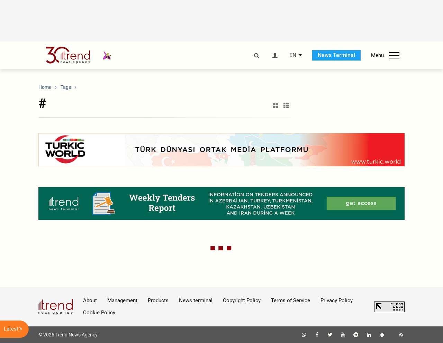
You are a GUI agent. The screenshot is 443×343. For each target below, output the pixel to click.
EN (292, 55)
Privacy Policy (336, 300)
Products (158, 300)
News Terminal (336, 55)
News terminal (196, 300)
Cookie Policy (99, 312)
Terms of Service (290, 300)
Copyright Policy (242, 300)
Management (122, 300)
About (90, 300)
